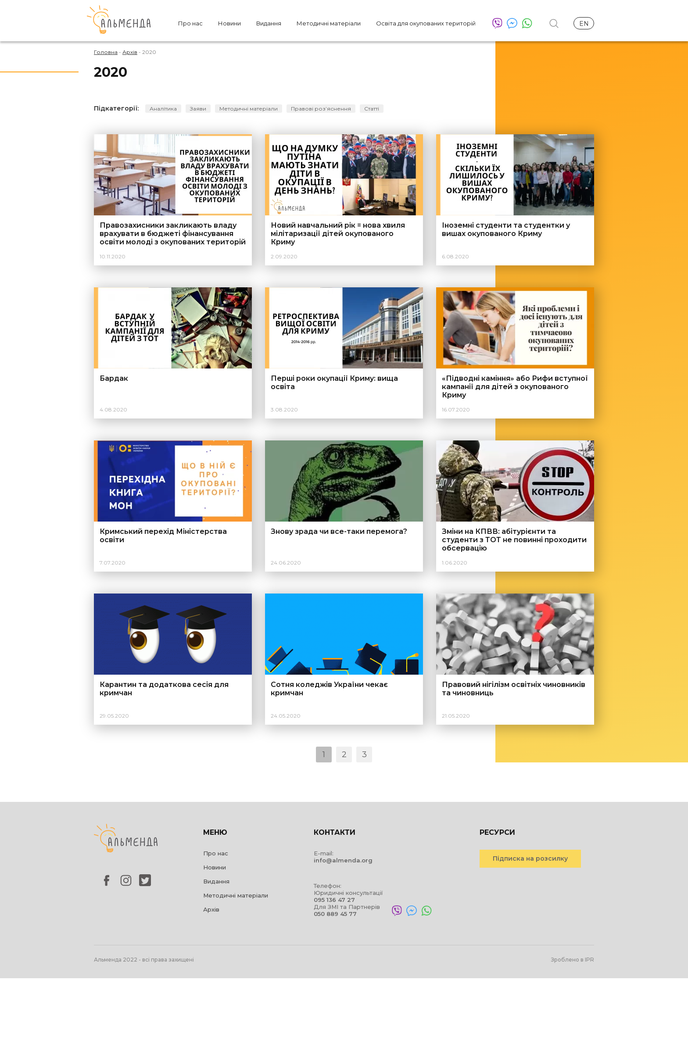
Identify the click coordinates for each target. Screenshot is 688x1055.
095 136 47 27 (334, 899)
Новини (229, 23)
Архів (211, 909)
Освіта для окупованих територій (426, 23)
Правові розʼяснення (321, 108)
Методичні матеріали (329, 23)
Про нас (190, 23)
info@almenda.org (343, 860)
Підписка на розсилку (530, 858)
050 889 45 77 (335, 913)
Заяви (198, 108)
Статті (371, 108)
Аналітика (163, 108)
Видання (268, 23)
